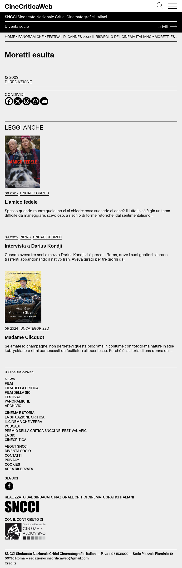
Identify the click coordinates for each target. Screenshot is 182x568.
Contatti (13, 455)
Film (9, 383)
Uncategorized (34, 193)
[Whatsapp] (35, 101)
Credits (10, 563)
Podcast (13, 426)
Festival (13, 397)
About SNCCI (16, 446)
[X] (18, 101)
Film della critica (22, 388)
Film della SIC (17, 392)
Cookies (12, 464)
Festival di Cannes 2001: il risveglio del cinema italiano (99, 37)
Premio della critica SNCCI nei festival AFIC (46, 431)
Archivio (13, 406)
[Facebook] (9, 101)
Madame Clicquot (24, 337)
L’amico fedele (21, 202)
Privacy (12, 460)
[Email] (44, 101)
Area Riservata (19, 469)
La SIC (10, 435)
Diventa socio (91, 27)
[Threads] (26, 101)
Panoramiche (31, 37)
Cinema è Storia (19, 413)
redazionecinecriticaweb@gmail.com (59, 558)
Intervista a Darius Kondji (33, 246)
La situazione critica (24, 417)
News (25, 237)
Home (10, 37)
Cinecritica (15, 440)
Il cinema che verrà (23, 422)
